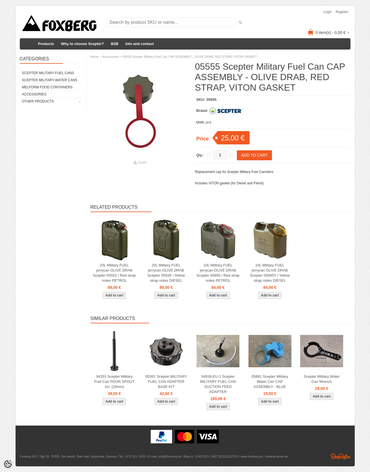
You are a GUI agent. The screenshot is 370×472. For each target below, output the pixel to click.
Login (327, 12)
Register (342, 12)
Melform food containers (47, 87)
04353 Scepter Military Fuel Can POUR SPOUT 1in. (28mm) (114, 381)
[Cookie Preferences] (8, 464)
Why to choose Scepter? (82, 44)
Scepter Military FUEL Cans (48, 73)
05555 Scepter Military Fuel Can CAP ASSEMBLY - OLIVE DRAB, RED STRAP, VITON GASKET (190, 56)
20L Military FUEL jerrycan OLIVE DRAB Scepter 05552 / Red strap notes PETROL (114, 273)
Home (94, 56)
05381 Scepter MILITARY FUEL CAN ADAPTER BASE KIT (166, 381)
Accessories (34, 94)
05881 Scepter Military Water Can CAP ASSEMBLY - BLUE (270, 381)
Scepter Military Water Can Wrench (321, 379)
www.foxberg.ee (252, 456)
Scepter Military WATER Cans (49, 80)
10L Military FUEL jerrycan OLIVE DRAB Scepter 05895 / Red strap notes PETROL (217, 273)
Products (46, 44)
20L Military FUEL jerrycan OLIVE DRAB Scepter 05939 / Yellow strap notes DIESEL (166, 273)
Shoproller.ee (340, 456)
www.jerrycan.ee (276, 456)
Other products (38, 101)
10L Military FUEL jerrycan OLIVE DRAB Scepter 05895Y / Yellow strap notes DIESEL (270, 273)
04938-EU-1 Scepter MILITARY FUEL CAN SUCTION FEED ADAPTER (218, 384)
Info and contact (140, 44)
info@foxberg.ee (170, 456)
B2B (114, 44)
